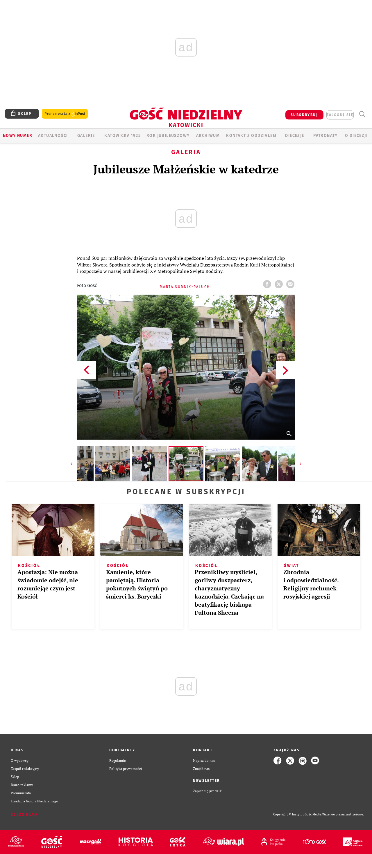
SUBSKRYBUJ (304, 115)
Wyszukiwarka (362, 114)
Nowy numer (17, 135)
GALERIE (86, 135)
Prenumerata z (64, 113)
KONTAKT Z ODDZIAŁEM (251, 135)
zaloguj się (340, 115)
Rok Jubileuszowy (167, 135)
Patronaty (325, 135)
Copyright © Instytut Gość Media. (297, 814)
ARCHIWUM (208, 135)
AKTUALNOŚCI (53, 135)
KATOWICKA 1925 (122, 135)
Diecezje (294, 135)
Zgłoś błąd (24, 815)
